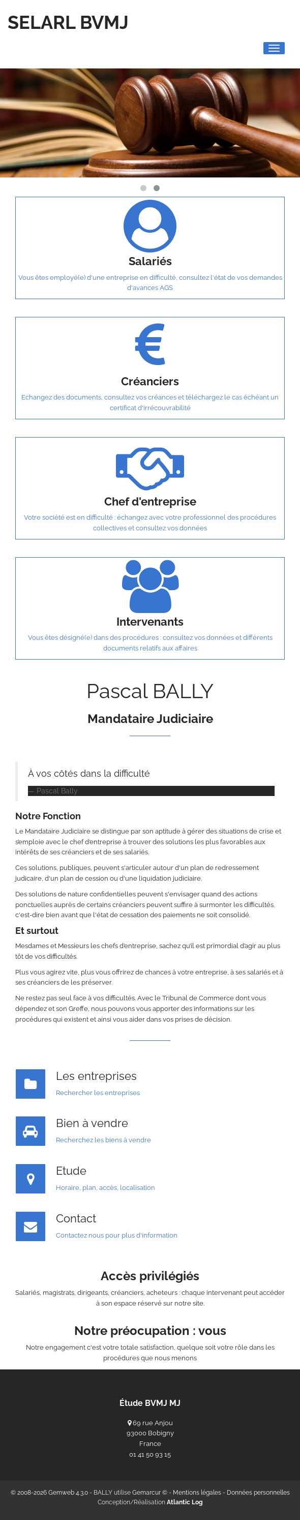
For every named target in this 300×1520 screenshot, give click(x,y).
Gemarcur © (149, 1492)
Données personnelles (258, 1492)
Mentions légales (197, 1492)
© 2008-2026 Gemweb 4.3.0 (49, 1492)
